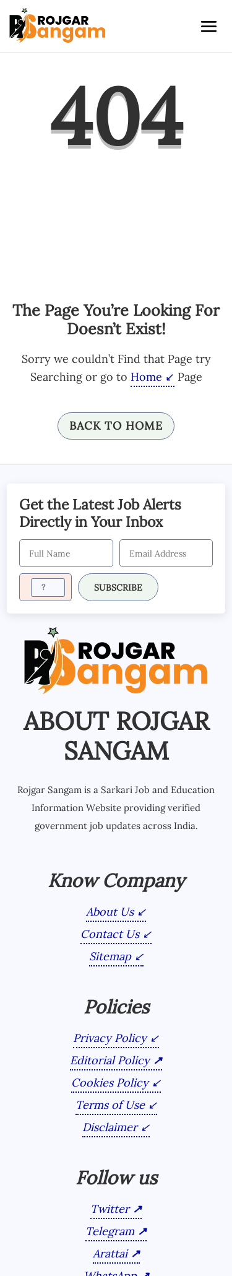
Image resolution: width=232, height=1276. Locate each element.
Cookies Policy (109, 1082)
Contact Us (109, 933)
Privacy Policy (110, 1037)
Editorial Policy (110, 1059)
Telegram (109, 1230)
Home (146, 377)
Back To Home (116, 426)
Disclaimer (109, 1126)
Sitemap (110, 955)
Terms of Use (110, 1104)
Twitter (109, 1208)
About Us (110, 911)
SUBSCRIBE (118, 586)
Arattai (110, 1253)
